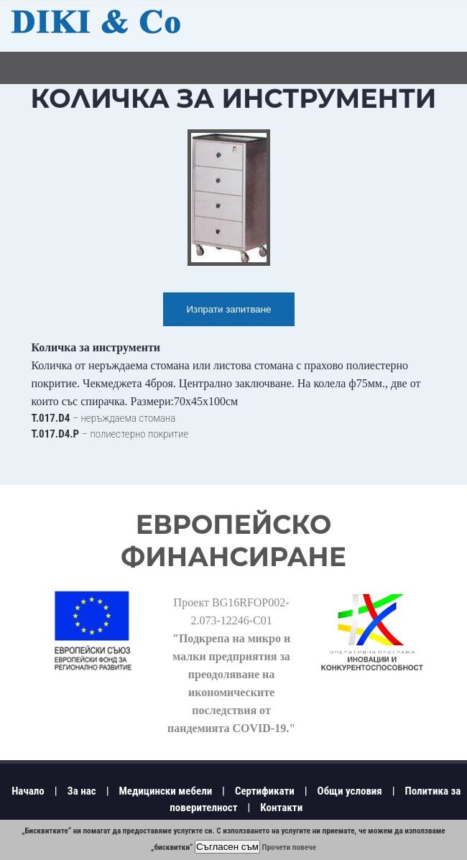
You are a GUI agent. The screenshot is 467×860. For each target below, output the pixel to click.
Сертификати (265, 791)
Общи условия (350, 791)
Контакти (281, 807)
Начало (28, 791)
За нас (82, 791)
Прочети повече (289, 847)
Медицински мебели (165, 791)
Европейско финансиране (233, 541)
